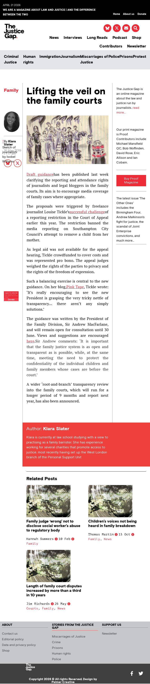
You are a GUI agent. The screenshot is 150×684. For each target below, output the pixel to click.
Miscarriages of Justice (94, 59)
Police (113, 56)
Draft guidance (40, 174)
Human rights (29, 59)
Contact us (10, 634)
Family (11, 90)
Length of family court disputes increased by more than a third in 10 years (54, 591)
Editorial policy (13, 639)
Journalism (70, 56)
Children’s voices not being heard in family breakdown (112, 523)
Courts (32, 608)
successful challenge (87, 211)
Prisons (126, 56)
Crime (56, 642)
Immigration (50, 56)
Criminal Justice (11, 59)
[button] (135, 28)
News (54, 37)
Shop (136, 37)
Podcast (119, 37)
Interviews (73, 37)
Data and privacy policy (19, 645)
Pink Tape (75, 286)
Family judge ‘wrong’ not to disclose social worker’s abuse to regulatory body (53, 526)
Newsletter (136, 46)
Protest (139, 56)
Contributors (110, 46)
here (30, 341)
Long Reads (97, 37)
